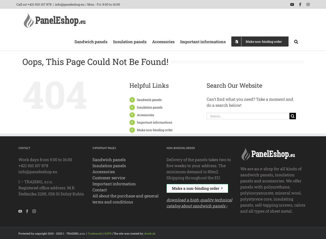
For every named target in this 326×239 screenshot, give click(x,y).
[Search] (292, 116)
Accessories (145, 115)
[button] (296, 41)
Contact (99, 189)
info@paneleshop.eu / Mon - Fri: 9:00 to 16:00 (87, 4)
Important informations (154, 122)
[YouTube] (20, 211)
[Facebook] (27, 211)
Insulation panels (149, 107)
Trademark (95, 233)
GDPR (107, 233)
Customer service (108, 177)
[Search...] (248, 116)
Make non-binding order (155, 130)
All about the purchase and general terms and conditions (125, 199)
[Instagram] (34, 211)
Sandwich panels (149, 100)
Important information (114, 183)
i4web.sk (149, 233)
